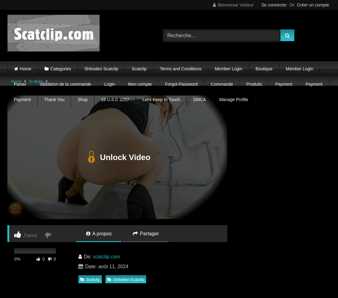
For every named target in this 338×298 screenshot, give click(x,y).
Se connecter (274, 4)
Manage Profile (233, 99)
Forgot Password (181, 84)
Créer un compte (313, 4)
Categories (60, 68)
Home (25, 68)
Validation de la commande (65, 84)
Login (109, 84)
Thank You (54, 99)
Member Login (228, 68)
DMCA (199, 99)
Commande (222, 84)
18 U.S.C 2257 (115, 99)
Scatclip (139, 68)
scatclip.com (106, 256)
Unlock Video (117, 157)
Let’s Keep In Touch (161, 99)
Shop (83, 99)
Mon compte (140, 84)
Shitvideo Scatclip (101, 68)
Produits (254, 84)
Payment (283, 84)
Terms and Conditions (180, 68)
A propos (99, 233)
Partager (146, 233)
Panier (20, 84)
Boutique (264, 68)
